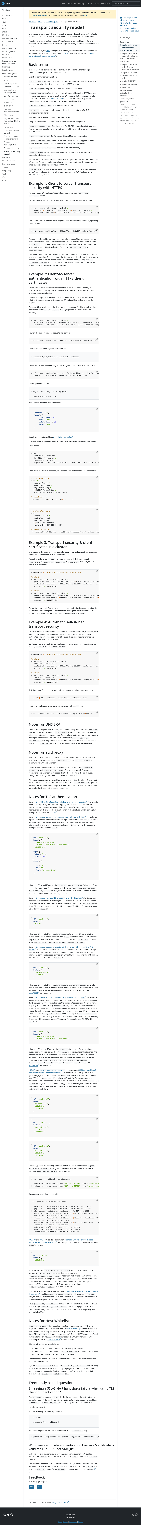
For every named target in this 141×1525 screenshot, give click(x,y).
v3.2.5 (36, 997)
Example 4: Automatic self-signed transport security (129, 75)
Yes (31, 1486)
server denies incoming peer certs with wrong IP (62, 817)
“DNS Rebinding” (73, 1329)
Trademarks (73, 1522)
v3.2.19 (32, 1240)
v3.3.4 (42, 1240)
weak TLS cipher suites (62, 437)
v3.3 (40, 21)
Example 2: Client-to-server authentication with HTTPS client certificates (129, 57)
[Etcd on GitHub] (133, 1515)
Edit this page (127, 20)
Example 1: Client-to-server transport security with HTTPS (128, 48)
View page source (128, 17)
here (66, 53)
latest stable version (39, 15)
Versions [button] (104, 3)
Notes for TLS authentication (126, 88)
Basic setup (124, 42)
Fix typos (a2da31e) (60, 1502)
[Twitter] (8, 1515)
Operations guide (51, 21)
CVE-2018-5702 (53, 1339)
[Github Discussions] (11, 1515)
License (80, 1522)
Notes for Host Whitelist (126, 94)
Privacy (65, 1522)
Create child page (128, 23)
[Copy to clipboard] (97, 206)
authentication (57, 98)
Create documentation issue (129, 26)
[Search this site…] (126, 3)
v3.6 (85, 15)
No (39, 1486)
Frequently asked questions (127, 100)
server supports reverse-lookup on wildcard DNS (62, 997)
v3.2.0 (36, 802)
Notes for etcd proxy (128, 84)
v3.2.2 (36, 947)
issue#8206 (33, 993)
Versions (32, 21)
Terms (60, 1522)
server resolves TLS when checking (61, 898)
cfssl (48, 50)
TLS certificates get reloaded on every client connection (63, 802)
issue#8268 (33, 1065)
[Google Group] (5, 1515)
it (94, 1469)
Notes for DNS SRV (127, 81)
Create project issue (129, 31)
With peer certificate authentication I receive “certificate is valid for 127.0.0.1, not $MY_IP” (130, 119)
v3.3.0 (31, 1070)
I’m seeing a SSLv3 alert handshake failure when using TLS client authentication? (130, 108)
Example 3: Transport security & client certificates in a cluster (129, 67)
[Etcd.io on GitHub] (136, 1515)
